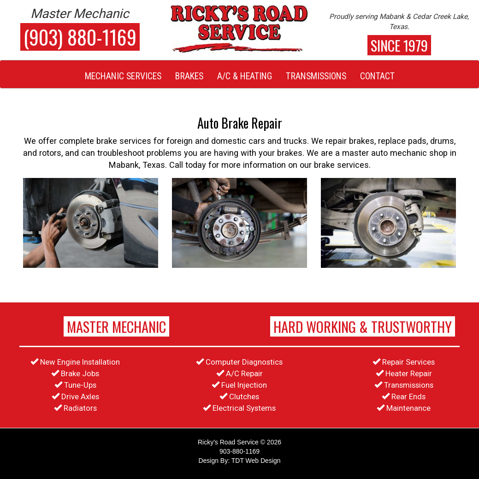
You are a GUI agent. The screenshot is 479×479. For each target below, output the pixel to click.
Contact (377, 76)
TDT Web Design (256, 460)
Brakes (189, 76)
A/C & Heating (244, 76)
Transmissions (316, 76)
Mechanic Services (123, 76)
